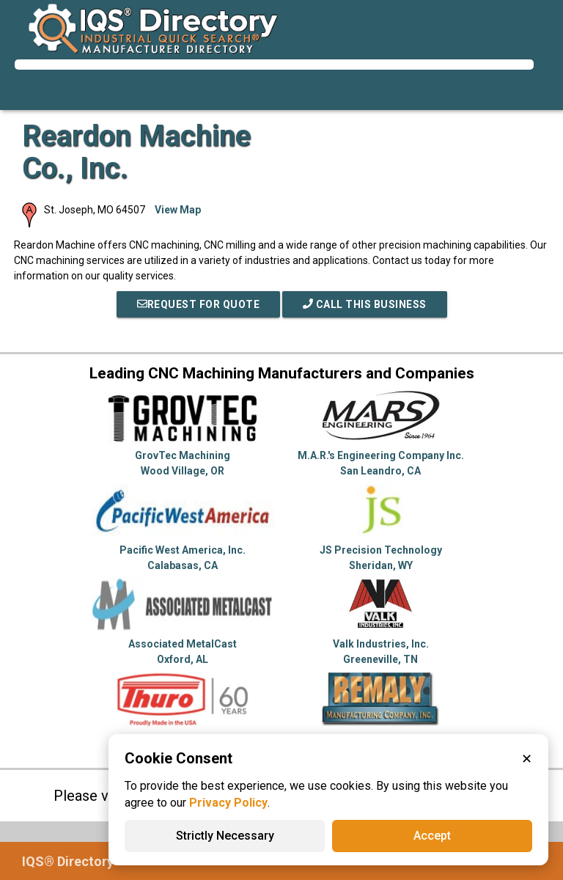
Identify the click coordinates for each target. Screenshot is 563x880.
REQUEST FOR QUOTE (198, 304)
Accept (432, 836)
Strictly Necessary (225, 836)
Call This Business (365, 304)
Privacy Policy (228, 803)
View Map (178, 210)
